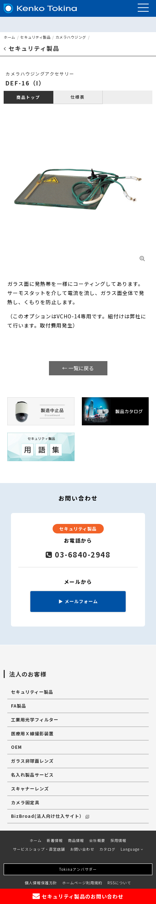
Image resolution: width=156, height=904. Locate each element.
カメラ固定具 (25, 802)
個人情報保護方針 (41, 882)
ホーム (9, 37)
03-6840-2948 (78, 554)
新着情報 (55, 840)
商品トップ (28, 97)
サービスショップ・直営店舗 (39, 849)
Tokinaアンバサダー (78, 869)
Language (132, 849)
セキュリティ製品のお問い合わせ (78, 896)
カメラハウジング (71, 37)
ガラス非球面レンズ (32, 761)
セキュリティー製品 (32, 692)
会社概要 (97, 840)
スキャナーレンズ (30, 788)
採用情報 (118, 840)
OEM (16, 747)
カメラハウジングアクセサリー (39, 73)
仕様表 (78, 97)
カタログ (107, 849)
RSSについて (119, 882)
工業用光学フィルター (34, 719)
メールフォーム (78, 601)
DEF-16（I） (25, 82)
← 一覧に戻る (78, 368)
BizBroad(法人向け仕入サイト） (50, 816)
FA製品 (18, 705)
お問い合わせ (82, 849)
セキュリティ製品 (35, 37)
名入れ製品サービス (32, 774)
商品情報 (76, 840)
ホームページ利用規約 (82, 882)
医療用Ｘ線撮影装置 (32, 733)
